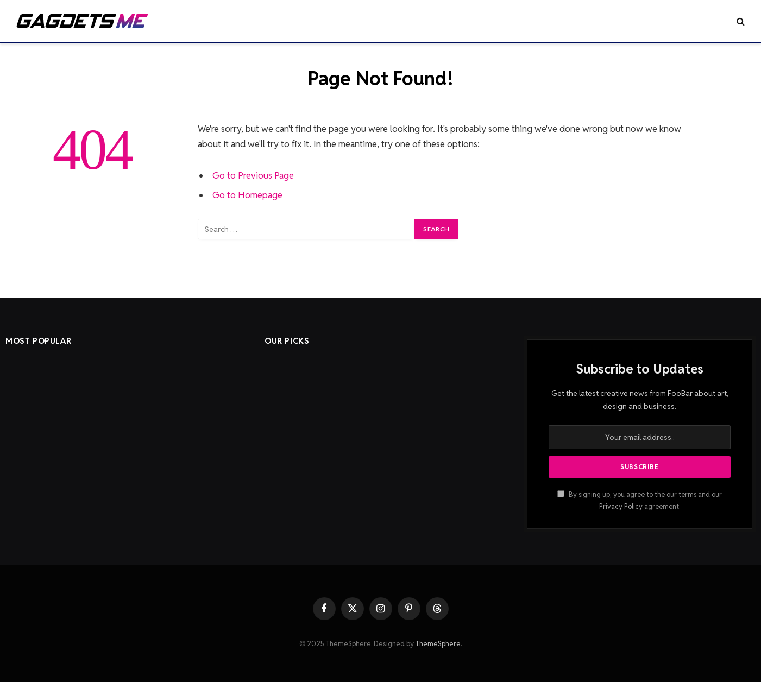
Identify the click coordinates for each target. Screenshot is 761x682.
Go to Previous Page (253, 175)
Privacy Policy (621, 506)
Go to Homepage (247, 195)
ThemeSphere (438, 643)
